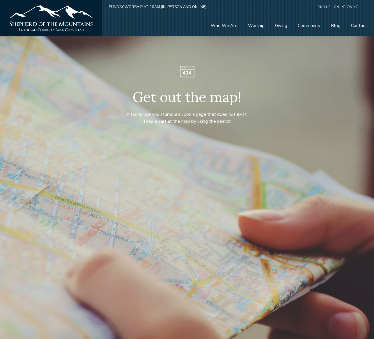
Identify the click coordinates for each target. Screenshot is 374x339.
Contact (359, 26)
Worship (256, 26)
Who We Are (224, 26)
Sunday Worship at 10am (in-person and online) (157, 7)
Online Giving (346, 7)
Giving (281, 26)
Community (309, 26)
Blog (336, 26)
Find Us (324, 7)
